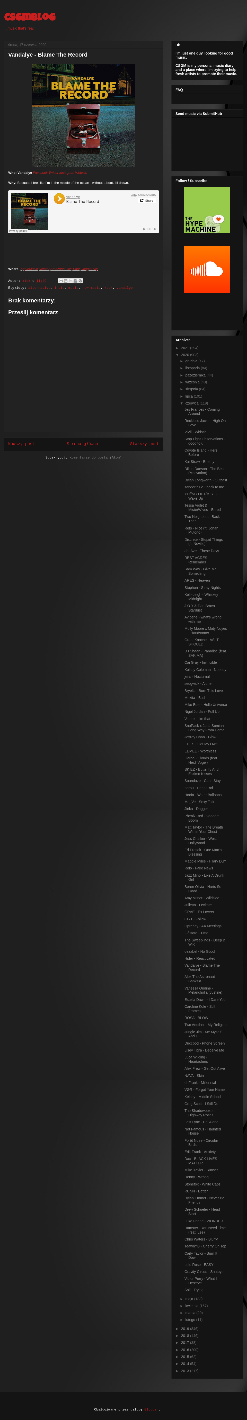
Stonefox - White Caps (202, 1184)
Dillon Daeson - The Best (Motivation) (204, 471)
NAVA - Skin (194, 1076)
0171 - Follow (195, 919)
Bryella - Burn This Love (203, 691)
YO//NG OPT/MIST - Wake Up (200, 496)
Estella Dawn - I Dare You (205, 999)
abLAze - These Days (201, 551)
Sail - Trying (194, 1290)
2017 (185, 1343)
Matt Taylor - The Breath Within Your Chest (203, 829)
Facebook (40, 173)
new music (92, 288)
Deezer (44, 269)
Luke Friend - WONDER (203, 1221)
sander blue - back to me (204, 487)
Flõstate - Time (196, 933)
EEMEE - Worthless (200, 751)
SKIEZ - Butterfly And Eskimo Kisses (201, 771)
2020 (185, 355)
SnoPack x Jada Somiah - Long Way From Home (205, 728)
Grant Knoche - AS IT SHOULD (201, 642)
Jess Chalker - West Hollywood (200, 841)
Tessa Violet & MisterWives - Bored (202, 507)
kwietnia (192, 1306)
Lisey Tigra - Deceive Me (204, 1050)
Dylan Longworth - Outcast (205, 480)
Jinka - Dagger (196, 809)
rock (109, 288)
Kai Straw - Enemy (199, 462)
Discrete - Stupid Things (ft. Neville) (203, 541)
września (192, 382)
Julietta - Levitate (198, 905)
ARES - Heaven (197, 580)
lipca (189, 396)
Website (81, 173)
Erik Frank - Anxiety (200, 1152)
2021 (185, 348)
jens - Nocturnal (197, 677)
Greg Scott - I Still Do (201, 1104)
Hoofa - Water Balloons (203, 795)
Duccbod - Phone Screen (204, 1043)
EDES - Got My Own (200, 744)
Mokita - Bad (194, 698)
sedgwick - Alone (197, 683)
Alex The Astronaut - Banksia (200, 979)
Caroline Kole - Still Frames (199, 1008)
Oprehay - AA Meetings (203, 926)
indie (59, 288)
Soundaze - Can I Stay (202, 781)
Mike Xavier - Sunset (201, 1170)
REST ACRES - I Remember (197, 560)
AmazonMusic (61, 269)
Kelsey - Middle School (202, 1097)
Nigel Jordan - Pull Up (201, 711)
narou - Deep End (198, 788)
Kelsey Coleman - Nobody (205, 670)
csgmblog (29, 18)
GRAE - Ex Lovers (199, 912)
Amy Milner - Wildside (201, 898)
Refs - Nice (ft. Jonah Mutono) (201, 530)
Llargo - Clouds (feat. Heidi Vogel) (201, 760)
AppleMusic (29, 269)
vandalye (125, 288)
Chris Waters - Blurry (201, 1239)
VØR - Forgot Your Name (204, 1090)
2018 (185, 1336)
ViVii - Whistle (195, 432)
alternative (39, 288)
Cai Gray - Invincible (200, 662)
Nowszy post (21, 444)
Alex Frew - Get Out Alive (204, 1068)
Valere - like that (197, 719)
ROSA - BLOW (196, 1018)
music (73, 288)
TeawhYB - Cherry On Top (205, 1246)
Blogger (151, 1410)
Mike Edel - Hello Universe (205, 705)
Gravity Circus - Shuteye (204, 1272)
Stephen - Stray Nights (202, 588)
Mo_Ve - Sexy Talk (199, 802)
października (196, 375)
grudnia (191, 361)
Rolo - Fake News (198, 868)
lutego (190, 1320)
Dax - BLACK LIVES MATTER (200, 1161)
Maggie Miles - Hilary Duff (205, 861)
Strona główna (82, 444)
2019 (185, 1329)
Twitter (53, 173)
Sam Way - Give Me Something (200, 571)
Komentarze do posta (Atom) (95, 458)
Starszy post (144, 444)
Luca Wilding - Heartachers (196, 1059)
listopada (193, 368)
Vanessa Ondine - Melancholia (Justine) (203, 990)
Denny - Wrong (196, 1177)
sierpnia (192, 389)
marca (190, 1313)
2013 (185, 1371)
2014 (185, 1364)
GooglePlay (89, 269)
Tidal (76, 269)
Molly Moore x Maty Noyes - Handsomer (205, 630)
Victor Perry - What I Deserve (200, 1281)
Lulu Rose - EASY (199, 1265)
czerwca (192, 403)
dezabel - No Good (199, 951)
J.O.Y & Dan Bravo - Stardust (200, 608)
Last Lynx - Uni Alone (201, 1122)
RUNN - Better (196, 1191)
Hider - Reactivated (199, 958)
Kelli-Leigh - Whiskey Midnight (201, 596)
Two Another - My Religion (205, 1025)
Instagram (66, 173)
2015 (185, 1357)
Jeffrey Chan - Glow (200, 737)
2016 (185, 1350)
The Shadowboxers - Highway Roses (201, 1113)
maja (189, 1299)
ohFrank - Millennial (200, 1083)
